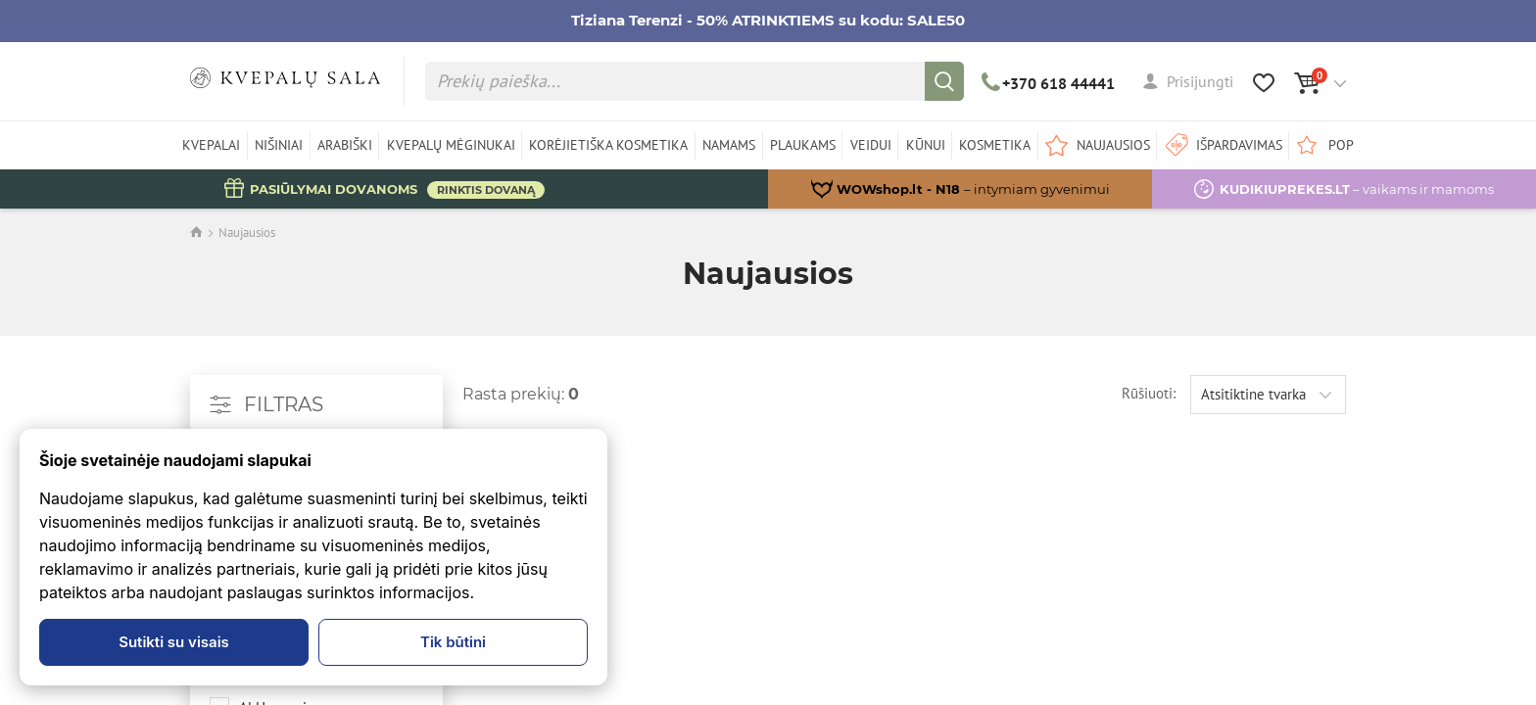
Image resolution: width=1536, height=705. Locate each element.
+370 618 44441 (1049, 83)
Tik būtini (453, 642)
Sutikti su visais (174, 642)
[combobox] (1268, 394)
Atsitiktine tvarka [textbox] (1253, 394)
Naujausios (246, 232)
